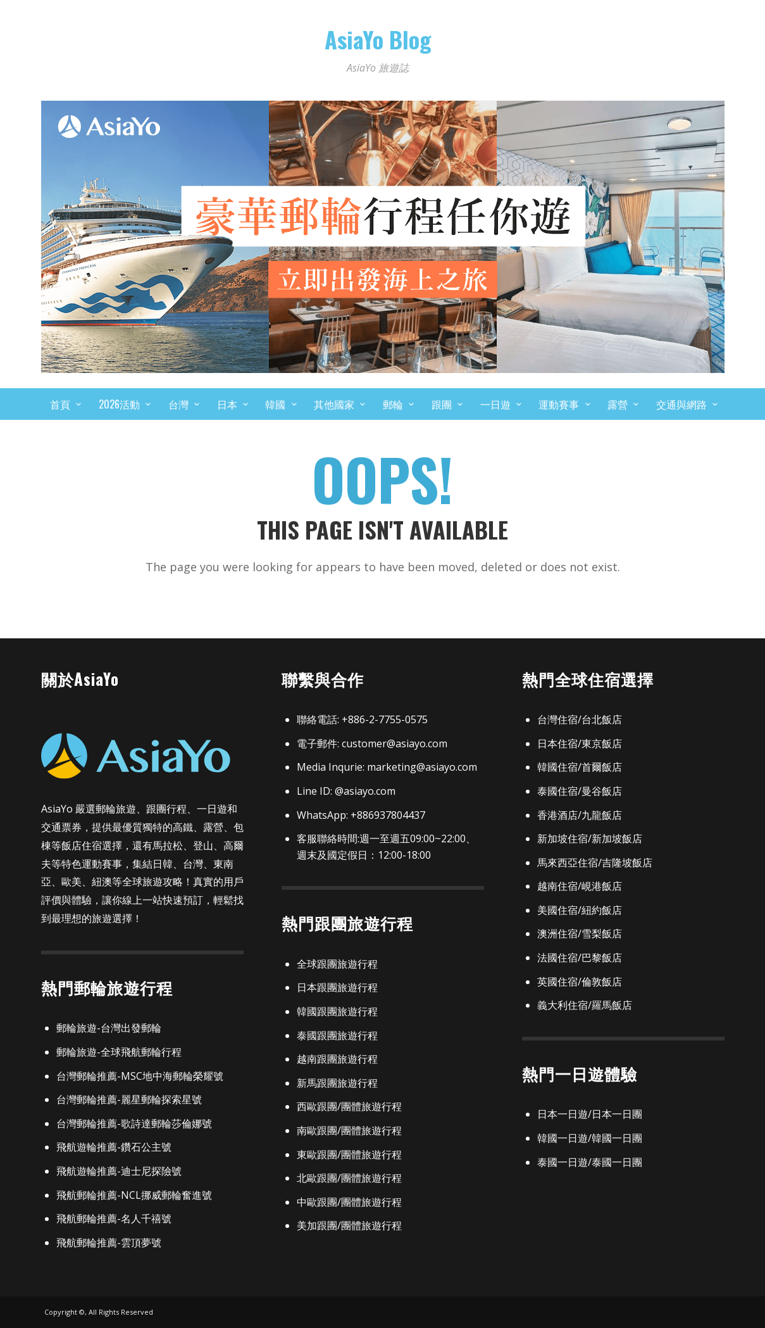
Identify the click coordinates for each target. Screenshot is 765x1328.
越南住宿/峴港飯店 (579, 886)
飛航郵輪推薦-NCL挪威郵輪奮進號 (134, 1195)
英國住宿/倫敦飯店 (579, 982)
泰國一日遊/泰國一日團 (589, 1162)
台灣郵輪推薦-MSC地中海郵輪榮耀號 (139, 1076)
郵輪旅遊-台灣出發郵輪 (108, 1028)
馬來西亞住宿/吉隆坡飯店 (594, 863)
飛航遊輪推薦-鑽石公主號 (113, 1147)
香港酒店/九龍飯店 (579, 815)
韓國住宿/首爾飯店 (579, 767)
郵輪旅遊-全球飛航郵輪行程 (119, 1052)
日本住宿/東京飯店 (579, 743)
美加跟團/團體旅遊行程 (349, 1225)
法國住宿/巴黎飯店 (579, 957)
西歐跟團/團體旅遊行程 (349, 1106)
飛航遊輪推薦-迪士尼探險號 (119, 1171)
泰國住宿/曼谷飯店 (579, 791)
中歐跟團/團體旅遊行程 (349, 1202)
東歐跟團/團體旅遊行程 (349, 1154)
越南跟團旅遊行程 (337, 1059)
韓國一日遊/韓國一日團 (589, 1138)
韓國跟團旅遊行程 (337, 1011)
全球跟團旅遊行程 (337, 964)
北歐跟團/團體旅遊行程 (349, 1178)
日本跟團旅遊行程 (337, 987)
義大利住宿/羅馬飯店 (584, 1005)
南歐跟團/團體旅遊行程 (349, 1130)
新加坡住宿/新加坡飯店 (589, 838)
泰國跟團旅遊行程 (337, 1035)
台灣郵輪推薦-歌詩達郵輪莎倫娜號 (134, 1123)
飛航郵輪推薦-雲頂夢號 (108, 1242)
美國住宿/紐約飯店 (579, 910)
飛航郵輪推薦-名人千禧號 (113, 1218)
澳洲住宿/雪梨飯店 (579, 933)
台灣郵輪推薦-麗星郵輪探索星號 (129, 1099)
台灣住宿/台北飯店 (579, 719)
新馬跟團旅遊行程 (337, 1083)
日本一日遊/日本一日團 (589, 1114)
